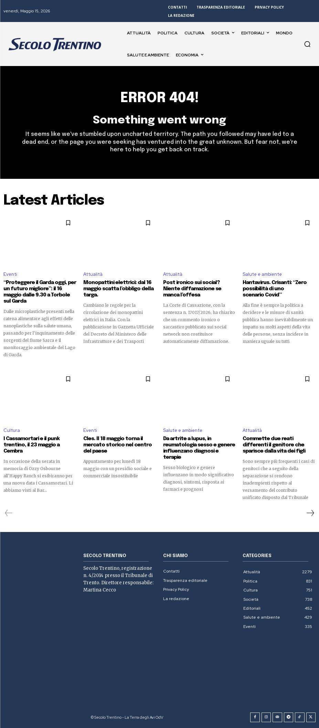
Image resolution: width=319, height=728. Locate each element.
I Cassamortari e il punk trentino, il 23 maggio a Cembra (31, 445)
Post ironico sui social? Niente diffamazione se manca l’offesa (192, 289)
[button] (307, 44)
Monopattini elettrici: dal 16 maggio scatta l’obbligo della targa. (118, 289)
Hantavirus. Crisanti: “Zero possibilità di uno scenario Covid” (275, 289)
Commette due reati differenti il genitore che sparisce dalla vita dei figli (274, 445)
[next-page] (310, 513)
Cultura (11, 430)
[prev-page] (8, 513)
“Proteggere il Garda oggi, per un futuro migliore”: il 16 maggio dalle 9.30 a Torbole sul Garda (39, 292)
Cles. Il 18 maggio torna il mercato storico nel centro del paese (117, 445)
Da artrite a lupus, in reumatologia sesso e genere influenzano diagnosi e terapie (199, 448)
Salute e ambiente (262, 274)
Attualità (93, 274)
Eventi (10, 274)
